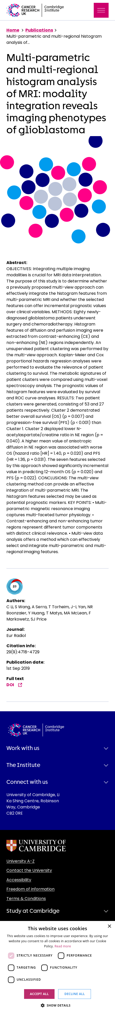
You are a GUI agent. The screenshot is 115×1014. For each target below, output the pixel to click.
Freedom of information (30, 889)
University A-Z (20, 861)
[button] (58, 1005)
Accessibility (18, 880)
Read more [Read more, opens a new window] (63, 946)
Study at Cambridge (32, 911)
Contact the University (29, 870)
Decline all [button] (74, 994)
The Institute (23, 765)
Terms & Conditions (26, 898)
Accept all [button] (39, 994)
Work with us (22, 748)
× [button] (109, 926)
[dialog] (57, 967)
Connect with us (27, 782)
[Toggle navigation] (101, 10)
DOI (14, 685)
